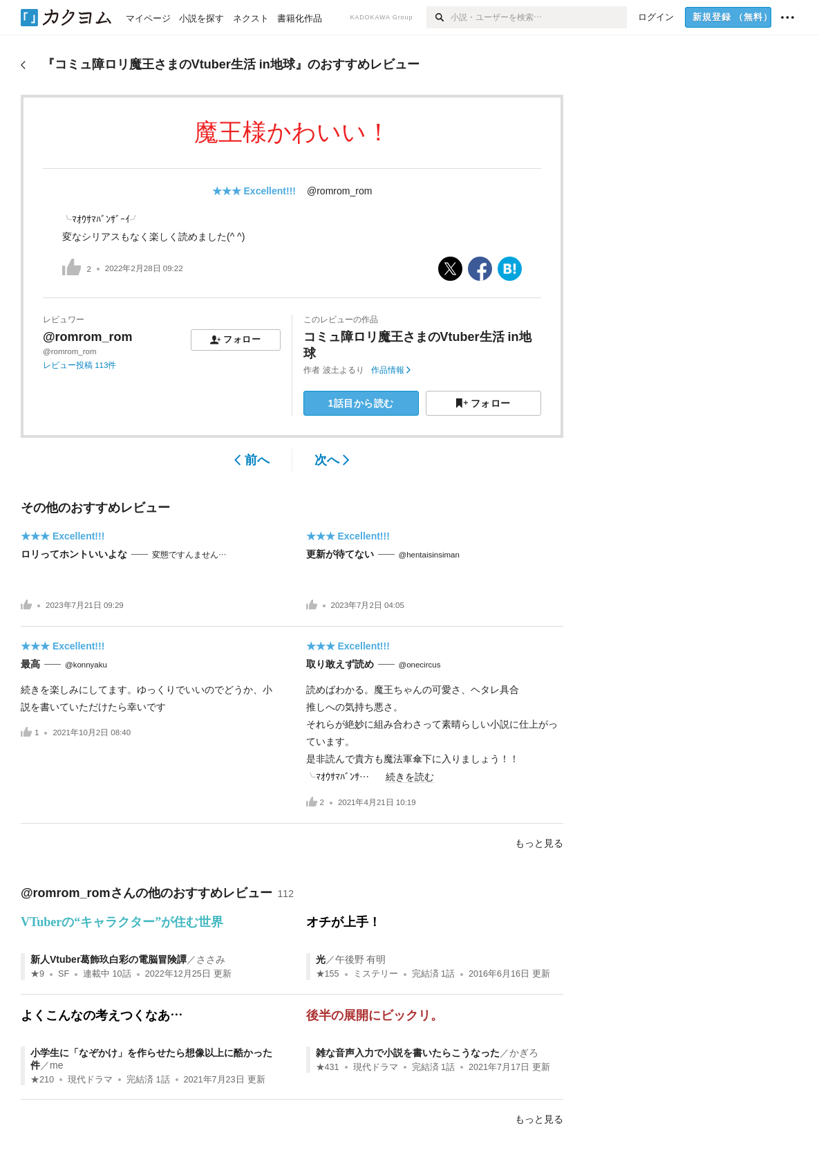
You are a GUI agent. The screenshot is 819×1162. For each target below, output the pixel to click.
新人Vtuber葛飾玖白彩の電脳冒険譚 (108, 959)
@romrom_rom (339, 190)
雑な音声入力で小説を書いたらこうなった (408, 1052)
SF (63, 974)
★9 (37, 974)
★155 (327, 974)
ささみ (210, 959)
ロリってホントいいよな (74, 554)
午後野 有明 (360, 959)
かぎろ (523, 1052)
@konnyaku (86, 665)
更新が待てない (340, 554)
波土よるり (343, 370)
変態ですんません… (189, 555)
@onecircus (420, 665)
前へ (252, 460)
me (56, 1065)
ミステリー (375, 974)
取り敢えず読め (340, 664)
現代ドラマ (90, 1080)
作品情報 (391, 370)
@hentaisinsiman (429, 555)
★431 (327, 1067)
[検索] (438, 17)
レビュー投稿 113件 (79, 365)
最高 (30, 664)
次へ (332, 460)
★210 (42, 1080)
